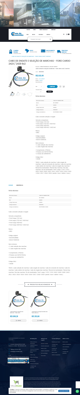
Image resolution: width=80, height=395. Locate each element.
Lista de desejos (44, 353)
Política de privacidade (32, 360)
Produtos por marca (56, 342)
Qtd (36, 86)
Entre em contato (44, 343)
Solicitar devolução (45, 346)
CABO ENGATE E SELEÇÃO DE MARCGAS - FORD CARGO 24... (40, 312)
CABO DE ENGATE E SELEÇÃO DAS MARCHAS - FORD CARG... (16, 312)
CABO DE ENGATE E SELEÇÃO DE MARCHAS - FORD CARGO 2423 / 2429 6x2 (31, 56)
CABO (50, 66)
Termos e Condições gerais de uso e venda (34, 351)
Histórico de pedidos (45, 350)
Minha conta (54, 352)
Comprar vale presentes (33, 367)
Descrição (11, 185)
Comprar (52, 87)
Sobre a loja (32, 354)
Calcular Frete (39, 89)
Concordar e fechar (63, 391)
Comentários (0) (19, 185)
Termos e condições (34, 363)
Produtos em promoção (54, 349)
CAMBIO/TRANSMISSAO (44, 66)
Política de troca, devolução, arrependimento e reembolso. (33, 344)
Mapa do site (43, 348)
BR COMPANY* (55, 66)
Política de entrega (34, 357)
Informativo (43, 355)
